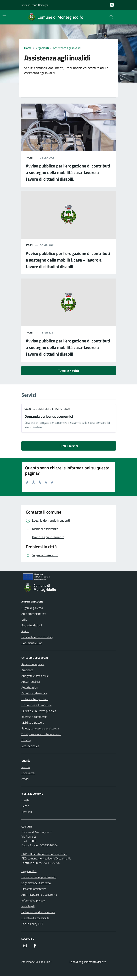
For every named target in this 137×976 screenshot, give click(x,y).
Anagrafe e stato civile (35, 676)
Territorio (26, 811)
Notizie (25, 767)
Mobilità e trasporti (32, 722)
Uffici (24, 619)
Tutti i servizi (68, 445)
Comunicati (28, 773)
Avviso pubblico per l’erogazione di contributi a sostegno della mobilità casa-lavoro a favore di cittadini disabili (68, 347)
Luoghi (25, 800)
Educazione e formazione (36, 705)
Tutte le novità (68, 370)
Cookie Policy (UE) (32, 924)
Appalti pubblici (30, 681)
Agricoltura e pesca (32, 664)
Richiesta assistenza (33, 889)
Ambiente (27, 670)
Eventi (25, 806)
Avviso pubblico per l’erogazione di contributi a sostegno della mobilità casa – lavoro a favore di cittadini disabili (68, 260)
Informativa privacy (33, 900)
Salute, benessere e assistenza (48, 409)
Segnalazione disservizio (36, 883)
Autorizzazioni (29, 687)
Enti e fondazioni (31, 625)
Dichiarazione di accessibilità (38, 912)
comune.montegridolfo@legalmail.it (49, 858)
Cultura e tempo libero (34, 699)
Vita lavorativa (30, 746)
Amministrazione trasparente (39, 894)
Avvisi (25, 779)
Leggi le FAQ (29, 871)
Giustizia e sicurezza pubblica (38, 711)
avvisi (29, 157)
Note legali (28, 906)
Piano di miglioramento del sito (87, 962)
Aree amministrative (33, 613)
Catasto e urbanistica (34, 693)
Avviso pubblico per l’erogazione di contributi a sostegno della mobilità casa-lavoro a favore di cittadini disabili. (68, 172)
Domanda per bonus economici (49, 416)
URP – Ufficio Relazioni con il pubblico (44, 854)
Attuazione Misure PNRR (36, 962)
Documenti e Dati (31, 643)
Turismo (26, 740)
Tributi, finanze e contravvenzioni (41, 734)
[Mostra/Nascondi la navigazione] (4, 17)
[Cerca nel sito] (111, 17)
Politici (25, 631)
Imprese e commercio (34, 716)
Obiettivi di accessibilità (35, 918)
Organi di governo (32, 608)
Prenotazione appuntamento (38, 877)
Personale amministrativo (36, 637)
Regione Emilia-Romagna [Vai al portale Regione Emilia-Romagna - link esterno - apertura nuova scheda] (34, 5)
